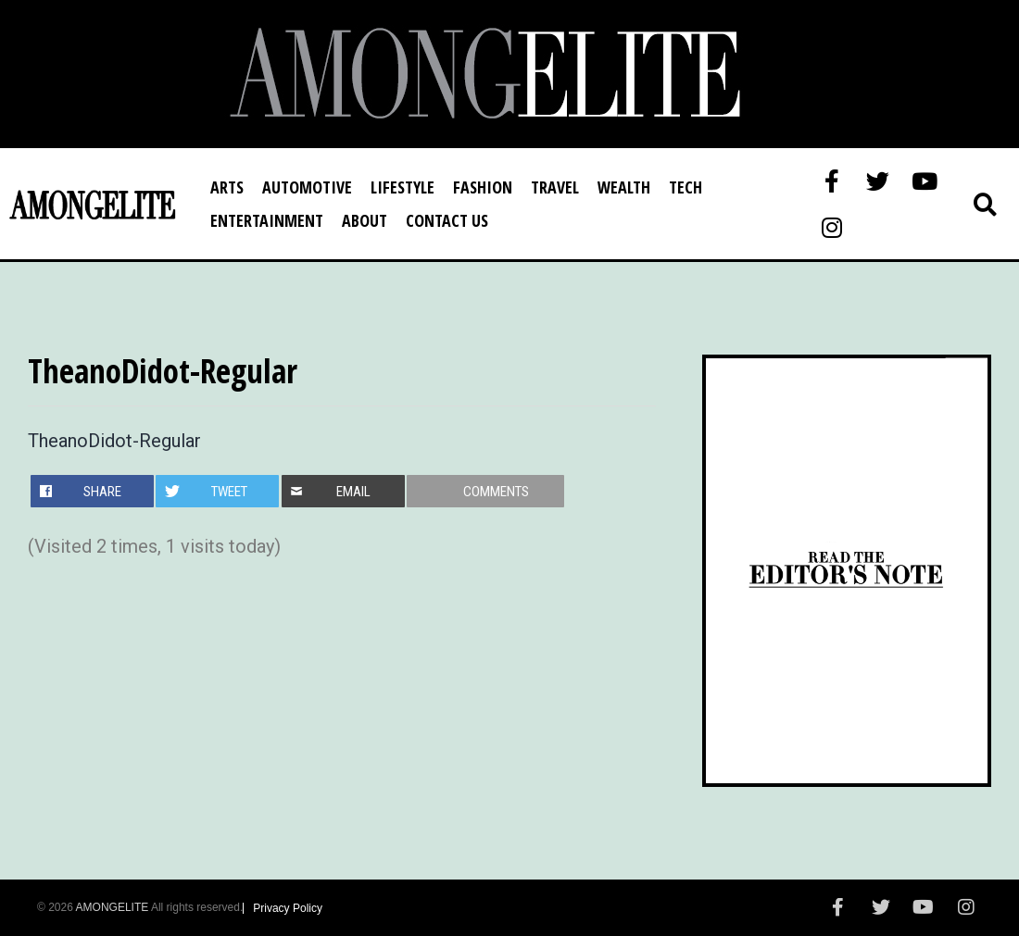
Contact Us (447, 220)
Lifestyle (402, 187)
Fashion (482, 187)
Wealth (624, 187)
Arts (227, 187)
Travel (555, 187)
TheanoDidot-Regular (114, 441)
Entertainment (266, 220)
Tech (685, 187)
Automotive (307, 187)
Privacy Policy (287, 908)
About (364, 220)
